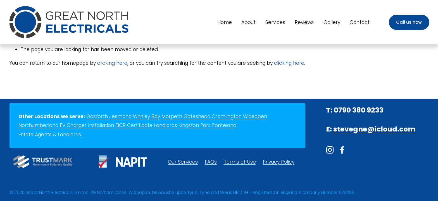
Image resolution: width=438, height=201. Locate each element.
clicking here (112, 63)
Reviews (304, 22)
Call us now (409, 22)
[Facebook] (342, 150)
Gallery (331, 22)
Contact (360, 22)
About (248, 22)
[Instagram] (330, 150)
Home (224, 22)
